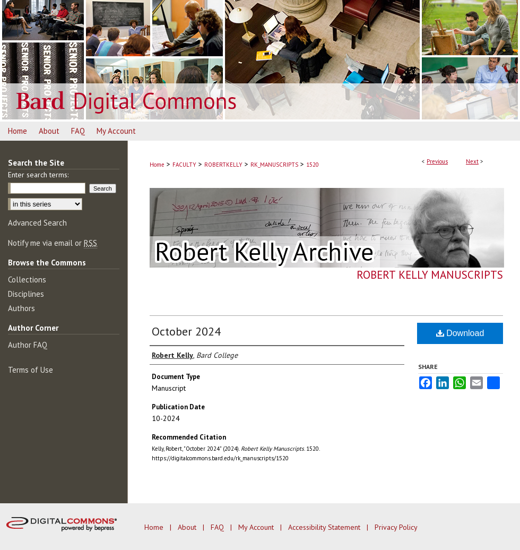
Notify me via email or (52, 243)
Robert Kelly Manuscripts (430, 275)
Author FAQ (27, 345)
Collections (27, 279)
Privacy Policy (396, 527)
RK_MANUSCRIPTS (274, 164)
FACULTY (184, 164)
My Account (257, 527)
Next (472, 161)
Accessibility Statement (325, 527)
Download (460, 333)
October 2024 (186, 331)
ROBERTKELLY (223, 164)
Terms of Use (30, 370)
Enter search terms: (38, 174)
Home (157, 164)
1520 (312, 164)
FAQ (218, 527)
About (188, 527)
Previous (437, 161)
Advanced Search (37, 223)
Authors (21, 308)
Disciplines (26, 294)
